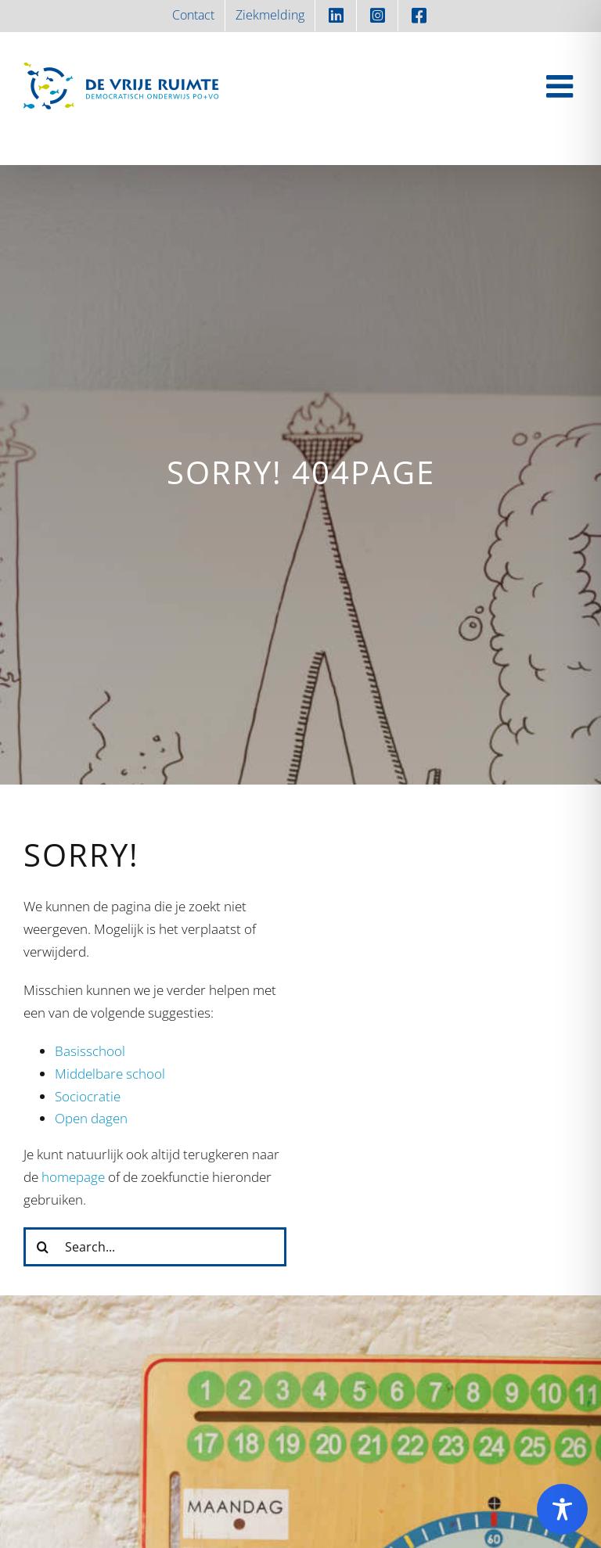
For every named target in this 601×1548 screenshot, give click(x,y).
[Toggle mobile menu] (562, 86)
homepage (73, 1177)
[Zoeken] (43, 1246)
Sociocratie (88, 1096)
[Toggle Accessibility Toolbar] (562, 1509)
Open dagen (91, 1118)
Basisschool (90, 1051)
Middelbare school (110, 1074)
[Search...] (154, 1246)
